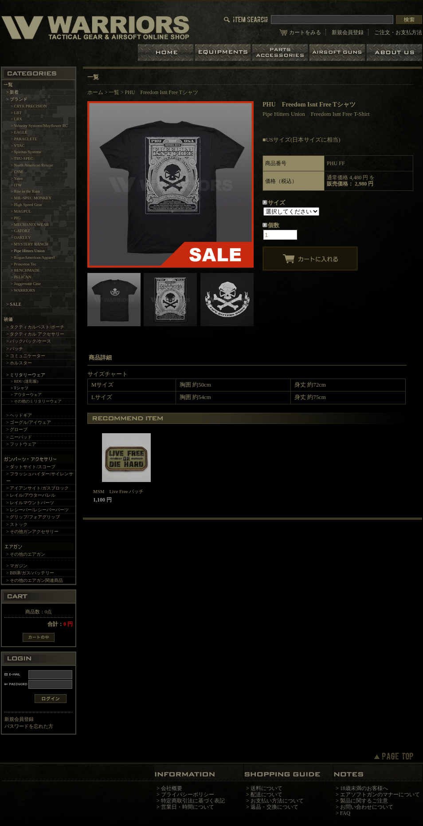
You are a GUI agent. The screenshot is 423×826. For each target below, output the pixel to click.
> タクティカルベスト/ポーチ (35, 326)
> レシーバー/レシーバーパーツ (37, 509)
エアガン (338, 52)
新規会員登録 (348, 32)
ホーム (166, 52)
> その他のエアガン (25, 554)
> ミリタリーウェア (25, 374)
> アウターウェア (26, 394)
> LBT (16, 113)
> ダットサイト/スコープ (30, 466)
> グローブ (16, 429)
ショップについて (394, 52)
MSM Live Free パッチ (118, 491)
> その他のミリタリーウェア (36, 401)
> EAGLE (19, 132)
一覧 (114, 92)
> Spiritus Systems (26, 152)
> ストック (16, 524)
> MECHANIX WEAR (30, 224)
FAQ (345, 813)
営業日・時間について (187, 807)
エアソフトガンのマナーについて (380, 794)
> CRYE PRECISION (29, 106)
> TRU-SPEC (22, 158)
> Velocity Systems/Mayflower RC (39, 125)
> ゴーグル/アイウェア (28, 422)
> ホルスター (19, 362)
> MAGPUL (21, 211)
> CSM (17, 172)
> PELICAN (21, 277)
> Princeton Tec (23, 264)
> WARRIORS (23, 290)
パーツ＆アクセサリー (280, 52)
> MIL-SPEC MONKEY (31, 198)
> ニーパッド (19, 437)
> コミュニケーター (25, 355)
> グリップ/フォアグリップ (33, 516)
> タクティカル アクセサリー (35, 334)
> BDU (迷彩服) (24, 381)
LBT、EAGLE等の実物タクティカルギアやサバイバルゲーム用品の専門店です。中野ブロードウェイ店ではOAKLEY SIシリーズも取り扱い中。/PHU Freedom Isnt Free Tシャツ (95, 27)
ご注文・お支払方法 (398, 32)
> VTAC (18, 145)
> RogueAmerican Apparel (33, 257)
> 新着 (12, 92)
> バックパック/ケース (28, 341)
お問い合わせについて (366, 807)
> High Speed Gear (26, 204)
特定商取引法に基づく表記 (193, 801)
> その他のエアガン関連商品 (34, 580)
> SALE (13, 304)
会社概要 (171, 788)
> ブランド (16, 99)
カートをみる (305, 32)
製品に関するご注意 (364, 801)
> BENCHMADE (25, 270)
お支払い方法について (277, 801)
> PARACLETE (24, 139)
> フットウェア (21, 444)
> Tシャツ (19, 388)
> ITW (16, 185)
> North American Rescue (32, 165)
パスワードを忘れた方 (28, 726)
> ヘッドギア (19, 415)
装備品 (223, 52)
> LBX (16, 119)
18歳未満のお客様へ (364, 788)
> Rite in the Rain (25, 191)
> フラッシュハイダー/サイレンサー (39, 477)
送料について (266, 788)
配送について (266, 794)
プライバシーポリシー (187, 794)
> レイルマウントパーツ (30, 502)
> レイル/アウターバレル (30, 495)
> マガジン (16, 565)
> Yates (17, 178)
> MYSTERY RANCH (29, 244)
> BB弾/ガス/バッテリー (30, 572)
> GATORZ (20, 231)
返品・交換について (274, 807)
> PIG (15, 218)
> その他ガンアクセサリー (32, 531)
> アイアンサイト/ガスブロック (37, 488)
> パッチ (14, 348)
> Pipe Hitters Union (28, 251)
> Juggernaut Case (26, 283)
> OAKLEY (21, 237)
